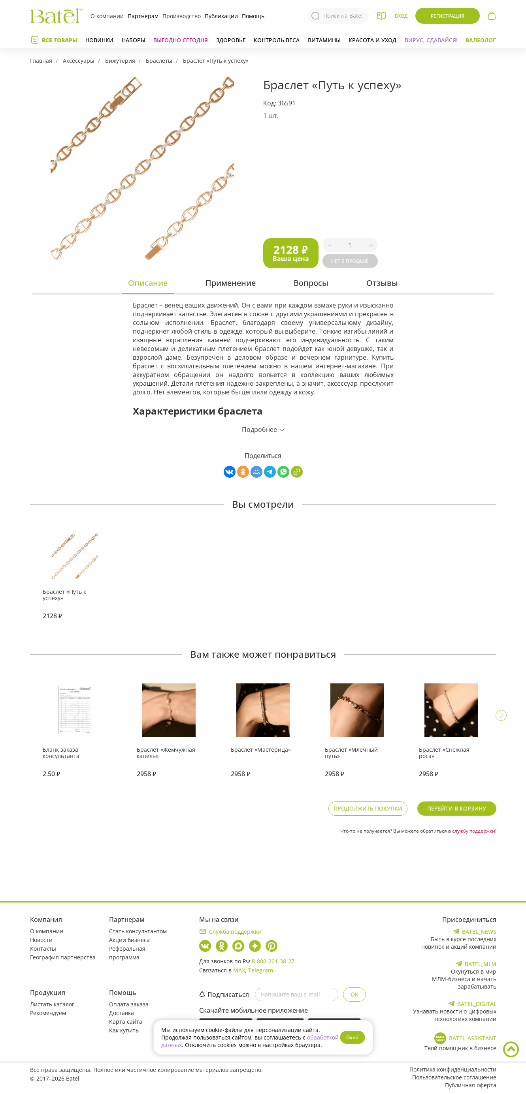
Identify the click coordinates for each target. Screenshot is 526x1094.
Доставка (121, 1013)
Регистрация (447, 16)
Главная (41, 60)
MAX (239, 970)
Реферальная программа (127, 953)
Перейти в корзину (456, 808)
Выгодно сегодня (180, 40)
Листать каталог (52, 1004)
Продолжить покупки (368, 808)
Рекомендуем (48, 1013)
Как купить (124, 1030)
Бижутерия (120, 60)
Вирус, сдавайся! (431, 40)
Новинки (99, 40)
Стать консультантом (138, 931)
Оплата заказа (129, 1004)
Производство (181, 16)
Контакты (43, 948)
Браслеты (159, 60)
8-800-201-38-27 (273, 961)
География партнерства (63, 957)
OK (354, 994)
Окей (352, 1037)
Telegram (260, 970)
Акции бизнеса (129, 940)
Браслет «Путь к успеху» (216, 60)
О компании (107, 16)
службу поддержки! (474, 831)
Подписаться (224, 994)
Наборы (133, 40)
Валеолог (481, 40)
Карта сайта (125, 1021)
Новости (41, 940)
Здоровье (231, 40)
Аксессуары (78, 60)
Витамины (324, 40)
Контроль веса (277, 40)
